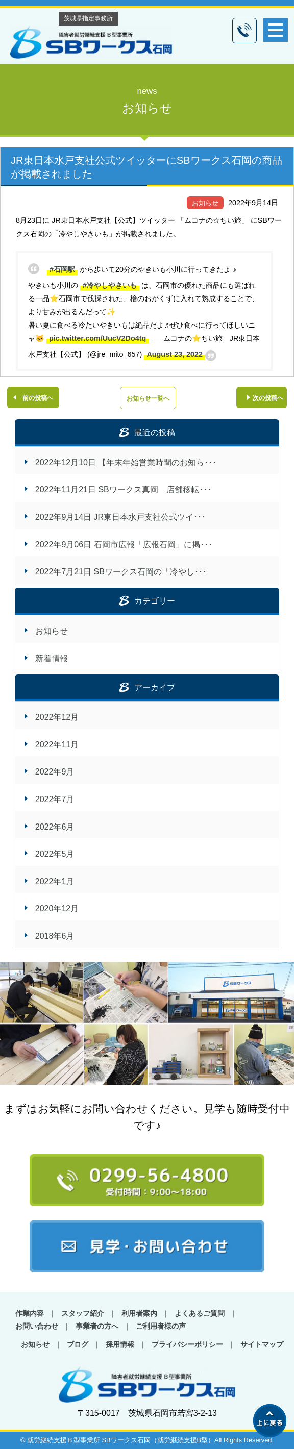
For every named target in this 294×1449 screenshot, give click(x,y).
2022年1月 (55, 881)
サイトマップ (261, 1344)
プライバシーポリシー (187, 1344)
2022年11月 (57, 744)
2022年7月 (55, 799)
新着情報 (51, 658)
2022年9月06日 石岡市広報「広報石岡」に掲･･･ (123, 544)
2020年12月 (57, 908)
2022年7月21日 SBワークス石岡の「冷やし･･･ (121, 571)
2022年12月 (57, 717)
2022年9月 (55, 771)
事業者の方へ (97, 1326)
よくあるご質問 (200, 1313)
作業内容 (29, 1313)
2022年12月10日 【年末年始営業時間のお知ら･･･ (126, 462)
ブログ (77, 1344)
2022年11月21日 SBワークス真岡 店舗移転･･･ (123, 489)
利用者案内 (139, 1313)
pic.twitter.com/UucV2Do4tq (97, 338)
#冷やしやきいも (110, 285)
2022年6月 (55, 826)
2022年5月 (55, 854)
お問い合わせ (36, 1326)
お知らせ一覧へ (148, 398)
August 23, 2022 (174, 354)
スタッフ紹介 (82, 1313)
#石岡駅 (62, 269)
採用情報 (120, 1344)
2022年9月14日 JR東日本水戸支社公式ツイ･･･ (120, 517)
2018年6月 (55, 936)
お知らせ (205, 203)
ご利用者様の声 (161, 1326)
